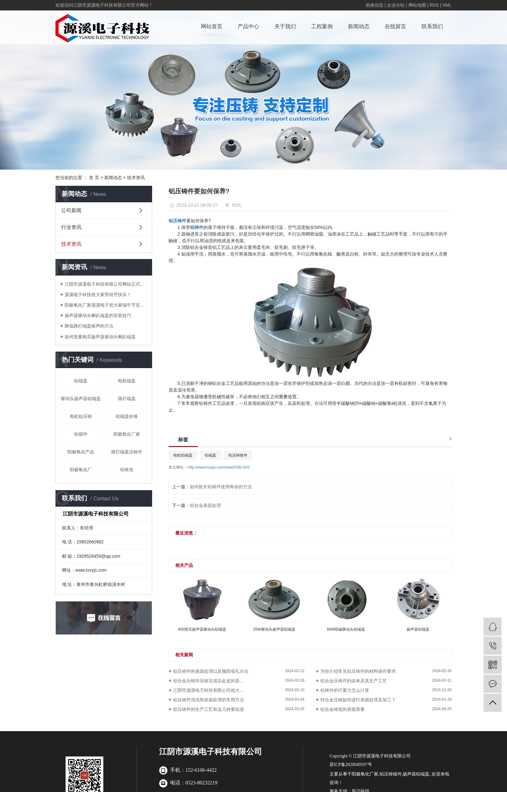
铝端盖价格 (127, 416)
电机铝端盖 (182, 455)
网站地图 (417, 5)
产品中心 (248, 26)
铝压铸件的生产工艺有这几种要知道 (208, 709)
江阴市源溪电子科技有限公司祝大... (208, 690)
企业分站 (396, 5)
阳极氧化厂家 (126, 434)
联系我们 (432, 26)
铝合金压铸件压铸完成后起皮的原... (208, 680)
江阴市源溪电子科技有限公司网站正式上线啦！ (106, 284)
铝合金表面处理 (205, 505)
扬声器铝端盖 (416, 774)
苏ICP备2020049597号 (351, 764)
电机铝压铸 (81, 416)
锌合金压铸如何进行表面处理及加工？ (358, 699)
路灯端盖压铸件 (126, 451)
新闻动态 (358, 26)
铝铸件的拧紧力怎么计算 (344, 690)
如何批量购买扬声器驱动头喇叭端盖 (100, 336)
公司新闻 (71, 210)
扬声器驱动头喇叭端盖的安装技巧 (98, 315)
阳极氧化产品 (80, 451)
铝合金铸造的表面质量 (342, 709)
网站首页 (211, 26)
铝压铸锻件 (237, 455)
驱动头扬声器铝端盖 (81, 398)
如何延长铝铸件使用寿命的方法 (221, 486)
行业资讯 (71, 227)
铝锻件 (80, 434)
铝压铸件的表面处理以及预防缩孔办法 (210, 671)
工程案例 (322, 26)
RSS (434, 5)
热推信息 (374, 5)
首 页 (94, 177)
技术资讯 (136, 177)
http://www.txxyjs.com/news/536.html (218, 467)
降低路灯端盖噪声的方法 (89, 325)
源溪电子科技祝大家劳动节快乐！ (98, 294)
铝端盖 (80, 380)
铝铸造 (126, 469)
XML (447, 5)
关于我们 (285, 26)
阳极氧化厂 (81, 469)
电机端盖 (127, 380)
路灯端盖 (127, 398)
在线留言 (395, 26)
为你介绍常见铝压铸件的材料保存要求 (358, 671)
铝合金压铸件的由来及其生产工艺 (353, 680)
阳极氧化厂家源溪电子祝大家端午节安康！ (106, 305)
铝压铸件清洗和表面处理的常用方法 (208, 699)
